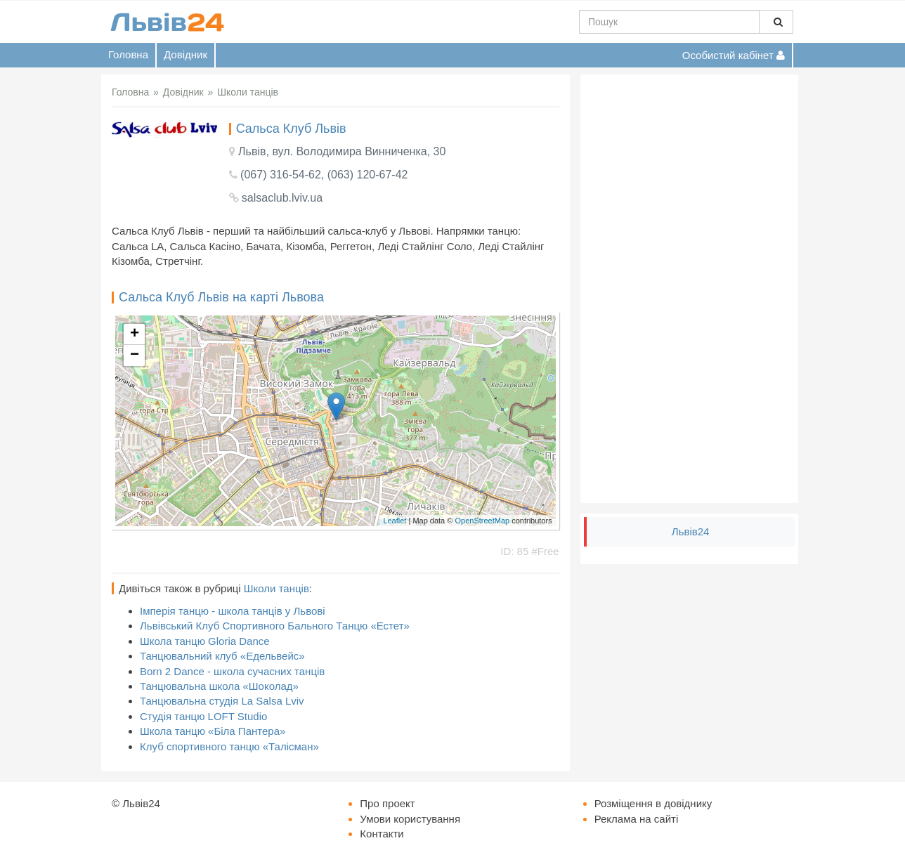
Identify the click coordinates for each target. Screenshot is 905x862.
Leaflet (394, 520)
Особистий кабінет (733, 55)
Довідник (185, 54)
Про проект (387, 803)
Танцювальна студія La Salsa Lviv (222, 701)
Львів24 (691, 531)
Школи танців (276, 588)
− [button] (134, 355)
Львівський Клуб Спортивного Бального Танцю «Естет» (275, 626)
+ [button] (134, 334)
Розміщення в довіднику (653, 803)
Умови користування (410, 819)
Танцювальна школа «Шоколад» (219, 686)
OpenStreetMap (482, 520)
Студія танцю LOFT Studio (203, 716)
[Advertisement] (689, 288)
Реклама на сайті (636, 819)
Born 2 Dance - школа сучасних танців (232, 671)
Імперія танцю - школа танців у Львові (232, 611)
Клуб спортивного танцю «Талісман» (229, 746)
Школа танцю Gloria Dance (205, 641)
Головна (128, 54)
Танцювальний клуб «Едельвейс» (222, 656)
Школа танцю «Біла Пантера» (212, 731)
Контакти (381, 834)
